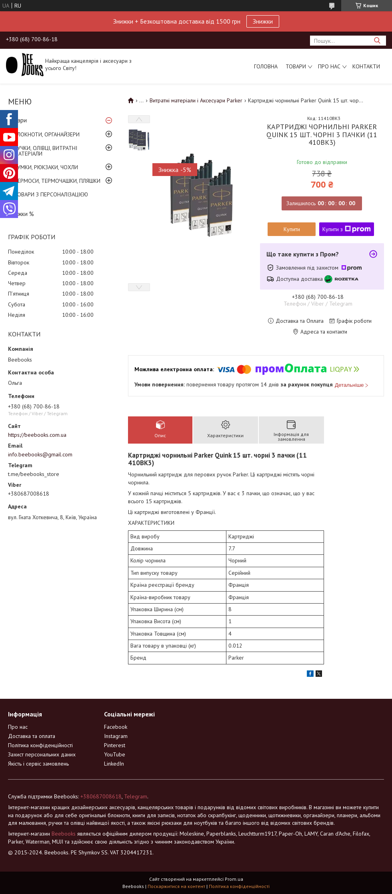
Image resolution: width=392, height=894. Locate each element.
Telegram (135, 796)
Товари (296, 66)
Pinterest (114, 745)
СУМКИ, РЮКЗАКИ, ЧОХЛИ (46, 167)
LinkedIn (114, 763)
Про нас (329, 66)
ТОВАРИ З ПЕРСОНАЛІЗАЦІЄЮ (51, 194)
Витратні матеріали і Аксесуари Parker (196, 100)
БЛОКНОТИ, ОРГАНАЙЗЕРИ (47, 134)
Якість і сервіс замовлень (38, 763)
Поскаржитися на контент (176, 886)
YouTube (114, 754)
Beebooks (64, 833)
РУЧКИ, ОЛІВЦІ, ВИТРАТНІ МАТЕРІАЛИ (45, 150)
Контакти (366, 66)
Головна (266, 66)
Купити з (346, 229)
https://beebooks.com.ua (37, 434)
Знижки (263, 21)
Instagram (116, 736)
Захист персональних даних (42, 754)
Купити (292, 229)
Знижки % (21, 214)
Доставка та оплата (31, 736)
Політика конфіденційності (40, 745)
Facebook (115, 726)
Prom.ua (234, 879)
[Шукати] (377, 41)
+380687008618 (101, 796)
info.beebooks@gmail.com (40, 454)
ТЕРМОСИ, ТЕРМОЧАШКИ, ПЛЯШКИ (57, 180)
